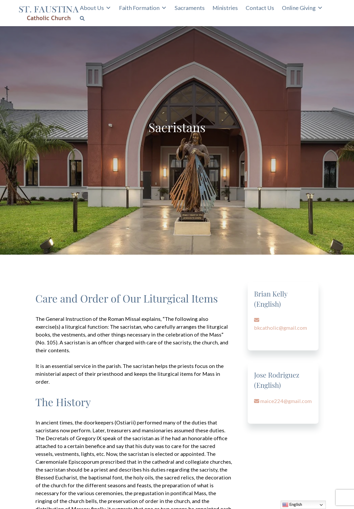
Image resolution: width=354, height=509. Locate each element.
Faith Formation (143, 8)
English (292, 505)
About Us (95, 8)
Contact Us (260, 7)
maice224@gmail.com (283, 401)
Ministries (225, 7)
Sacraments (190, 7)
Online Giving (302, 8)
